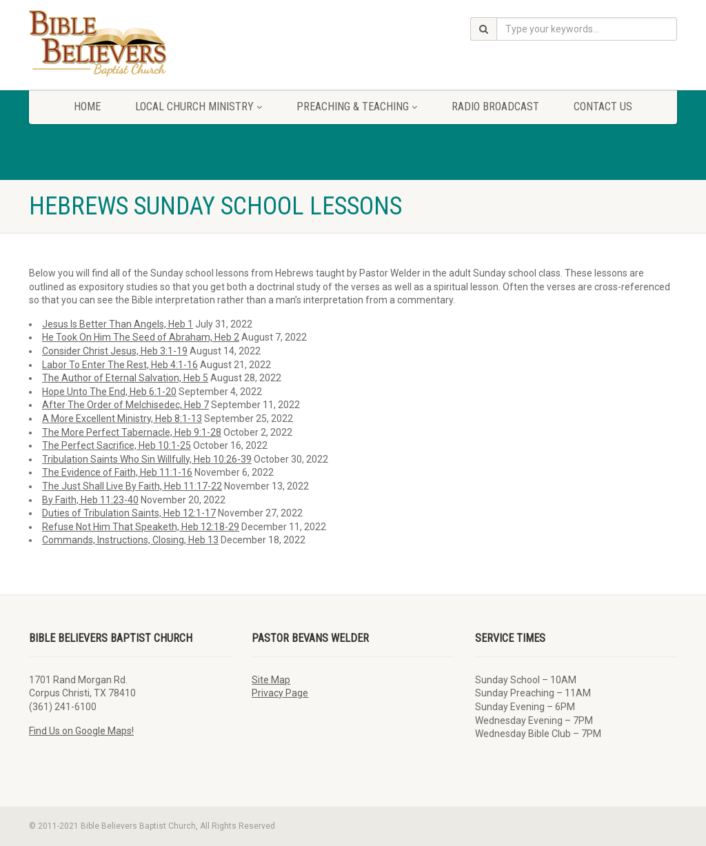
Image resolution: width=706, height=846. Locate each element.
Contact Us (603, 106)
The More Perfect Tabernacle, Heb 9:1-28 (131, 432)
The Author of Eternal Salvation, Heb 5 (125, 377)
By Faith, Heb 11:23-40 (90, 499)
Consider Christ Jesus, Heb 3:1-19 (115, 350)
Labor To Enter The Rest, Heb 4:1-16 (120, 364)
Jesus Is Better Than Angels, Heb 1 (117, 324)
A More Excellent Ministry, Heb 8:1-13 (122, 418)
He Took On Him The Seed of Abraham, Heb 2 (140, 337)
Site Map (271, 679)
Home (87, 106)
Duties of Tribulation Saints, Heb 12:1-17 (129, 512)
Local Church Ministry (198, 106)
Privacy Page (280, 692)
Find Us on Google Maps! (81, 730)
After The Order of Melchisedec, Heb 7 (125, 404)
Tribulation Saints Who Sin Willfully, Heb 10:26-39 (147, 459)
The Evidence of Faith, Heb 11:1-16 (117, 472)
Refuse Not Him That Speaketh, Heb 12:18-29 (140, 526)
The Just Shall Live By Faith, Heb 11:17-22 (132, 486)
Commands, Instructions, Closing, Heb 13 (130, 539)
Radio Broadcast (495, 106)
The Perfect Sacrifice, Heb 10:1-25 (116, 445)
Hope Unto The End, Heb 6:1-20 (109, 391)
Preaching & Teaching (356, 106)
